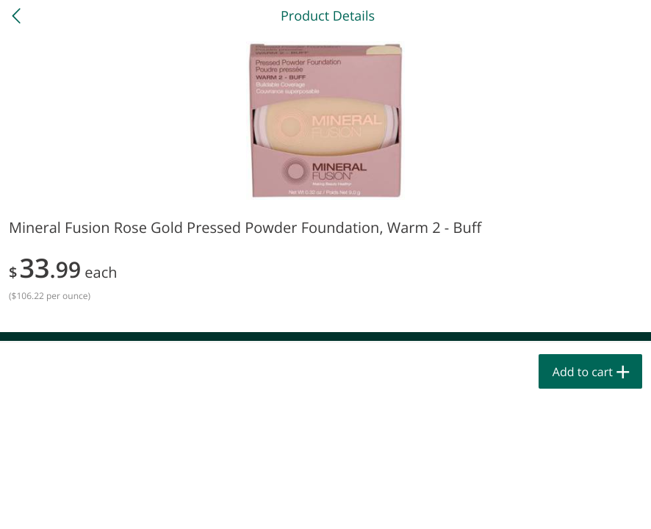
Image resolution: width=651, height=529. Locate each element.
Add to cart (583, 372)
